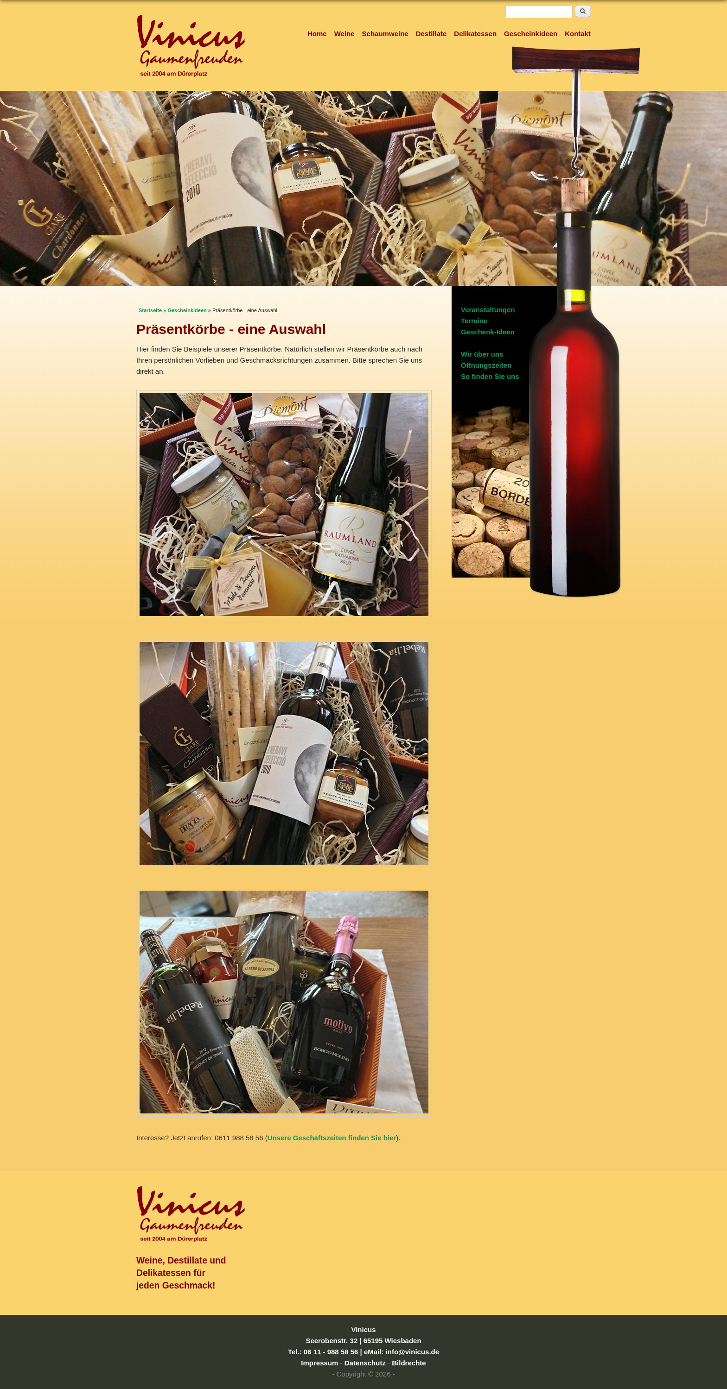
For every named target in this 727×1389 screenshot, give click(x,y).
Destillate (431, 34)
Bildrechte (409, 1363)
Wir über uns (482, 354)
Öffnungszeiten (486, 365)
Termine (474, 321)
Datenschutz (365, 1363)
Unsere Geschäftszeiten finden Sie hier (332, 1138)
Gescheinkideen (530, 34)
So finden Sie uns (490, 376)
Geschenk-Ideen (488, 332)
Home (317, 34)
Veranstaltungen (488, 310)
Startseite (150, 310)
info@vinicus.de (412, 1352)
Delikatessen (475, 34)
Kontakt (578, 34)
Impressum (319, 1363)
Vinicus (363, 1329)
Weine (344, 34)
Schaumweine (385, 34)
